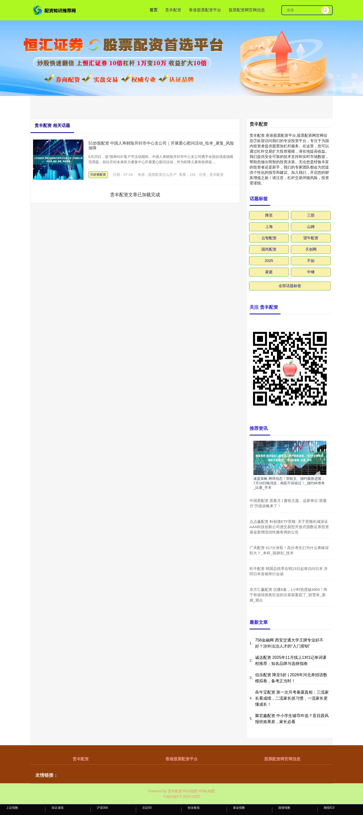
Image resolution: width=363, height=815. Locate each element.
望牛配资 (310, 238)
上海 (269, 226)
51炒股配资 (98, 174)
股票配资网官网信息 (247, 10)
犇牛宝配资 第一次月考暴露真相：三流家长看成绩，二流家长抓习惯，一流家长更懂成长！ (292, 698)
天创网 (311, 249)
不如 (311, 260)
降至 (269, 215)
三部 (311, 215)
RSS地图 (190, 791)
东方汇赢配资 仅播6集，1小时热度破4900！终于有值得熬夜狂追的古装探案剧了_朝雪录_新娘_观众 (288, 594)
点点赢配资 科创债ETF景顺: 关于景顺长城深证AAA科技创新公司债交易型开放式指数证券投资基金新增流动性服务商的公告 (289, 526)
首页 (153, 10)
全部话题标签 (290, 286)
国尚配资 (269, 249)
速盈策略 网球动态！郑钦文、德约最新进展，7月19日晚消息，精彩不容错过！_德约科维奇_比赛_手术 (289, 483)
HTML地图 (206, 791)
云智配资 (269, 238)
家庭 (269, 272)
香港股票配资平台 (205, 10)
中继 (311, 272)
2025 (269, 260)
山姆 (311, 226)
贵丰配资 (173, 10)
